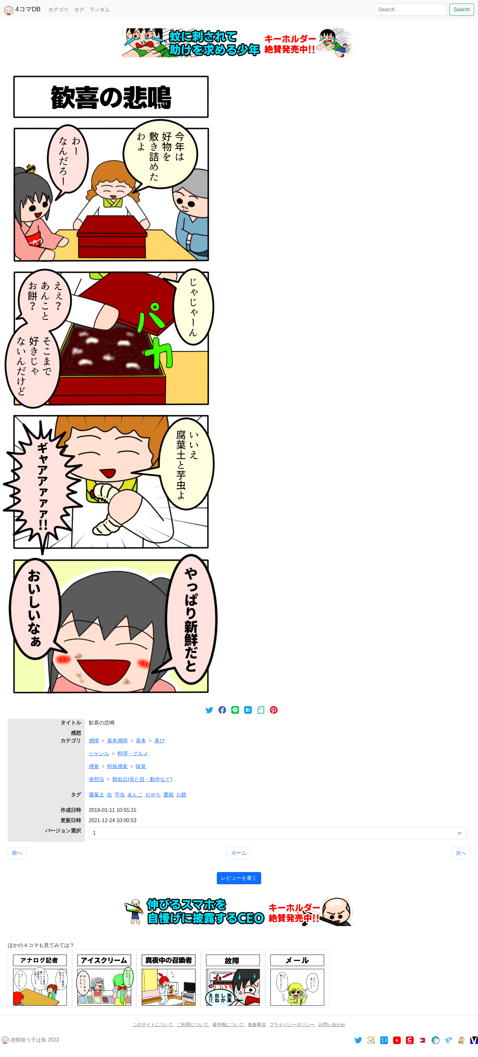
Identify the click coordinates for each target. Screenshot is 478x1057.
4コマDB (22, 10)
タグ (79, 9)
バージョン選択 (63, 830)
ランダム (99, 9)
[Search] (410, 10)
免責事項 (257, 1024)
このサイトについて (153, 1024)
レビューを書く (239, 878)
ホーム (239, 853)
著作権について (228, 1024)
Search (462, 9)
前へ (17, 853)
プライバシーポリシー (293, 1024)
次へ (461, 853)
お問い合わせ (331, 1024)
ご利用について (193, 1024)
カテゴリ (58, 9)
